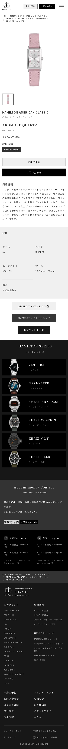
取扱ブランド (16, 16)
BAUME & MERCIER (13, 642)
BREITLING (9, 615)
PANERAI (8, 628)
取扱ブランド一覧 (34, 329)
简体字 (54, 737)
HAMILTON (9, 665)
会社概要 (9, 711)
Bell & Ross (9, 647)
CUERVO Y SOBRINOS (14, 651)
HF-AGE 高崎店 (11, 149)
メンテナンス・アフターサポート (49, 643)
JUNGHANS (9, 669)
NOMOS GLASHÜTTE (14, 674)
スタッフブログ (42, 711)
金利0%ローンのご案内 (44, 655)
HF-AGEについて (44, 633)
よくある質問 (11, 704)
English (44, 737)
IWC (6, 624)
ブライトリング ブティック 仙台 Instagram (50, 565)
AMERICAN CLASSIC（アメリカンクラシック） (27, 18)
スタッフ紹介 (40, 660)
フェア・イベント (44, 692)
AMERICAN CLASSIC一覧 (34, 306)
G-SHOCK (8, 660)
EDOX (6, 656)
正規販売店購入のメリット (46, 639)
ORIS (6, 683)
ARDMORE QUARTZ (15, 21)
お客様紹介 (40, 704)
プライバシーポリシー (14, 730)
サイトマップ (10, 737)
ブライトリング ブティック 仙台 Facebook (17, 565)
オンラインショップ (43, 624)
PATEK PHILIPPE (12, 610)
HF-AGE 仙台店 (41, 610)
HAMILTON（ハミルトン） (38, 16)
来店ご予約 (34, 162)
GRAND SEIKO (11, 619)
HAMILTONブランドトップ (34, 318)
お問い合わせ (34, 172)
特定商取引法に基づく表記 (44, 730)
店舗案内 (39, 604)
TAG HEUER (9, 633)
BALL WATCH (10, 638)
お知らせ (39, 698)
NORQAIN (8, 679)
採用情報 (9, 717)
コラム (38, 717)
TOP (4, 16)
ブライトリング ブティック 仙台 (48, 619)
